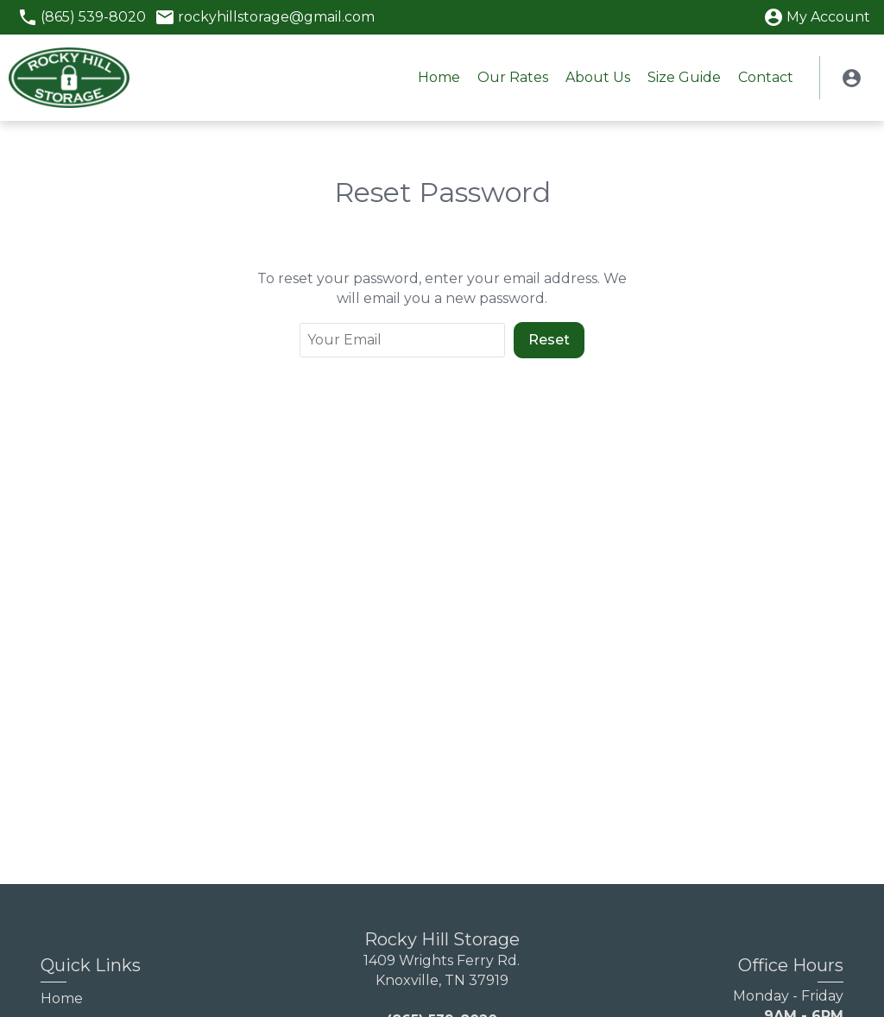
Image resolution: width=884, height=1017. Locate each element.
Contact (765, 77)
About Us (597, 77)
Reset (549, 340)
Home (439, 77)
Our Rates (512, 77)
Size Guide (684, 77)
